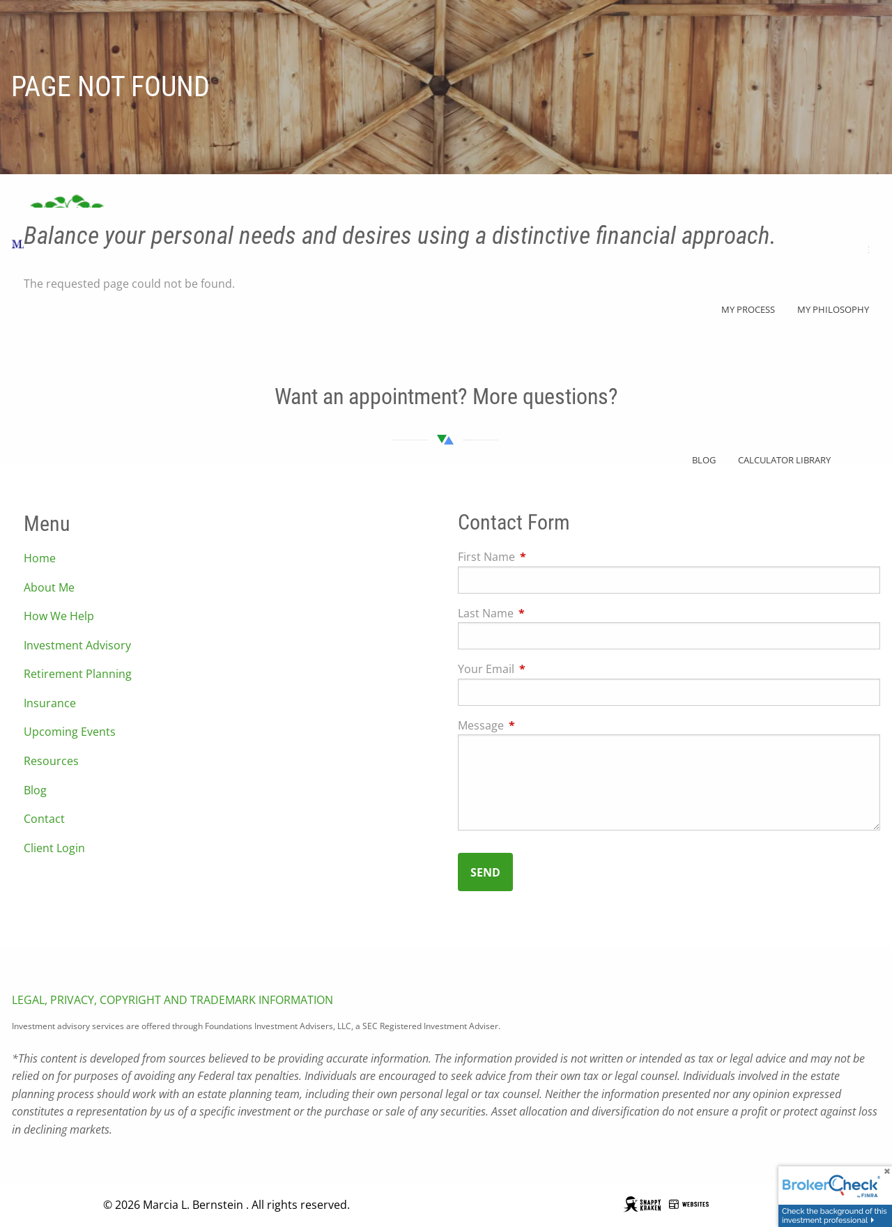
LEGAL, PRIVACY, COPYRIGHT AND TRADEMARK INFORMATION (172, 1000)
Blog (35, 790)
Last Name (542, 613)
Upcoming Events (70, 732)
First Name (542, 557)
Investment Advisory (77, 645)
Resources (51, 761)
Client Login (54, 848)
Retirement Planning (78, 674)
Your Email (542, 669)
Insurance (50, 703)
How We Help (59, 616)
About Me (49, 587)
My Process (748, 309)
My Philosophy (833, 309)
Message (537, 725)
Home (40, 558)
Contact (44, 819)
